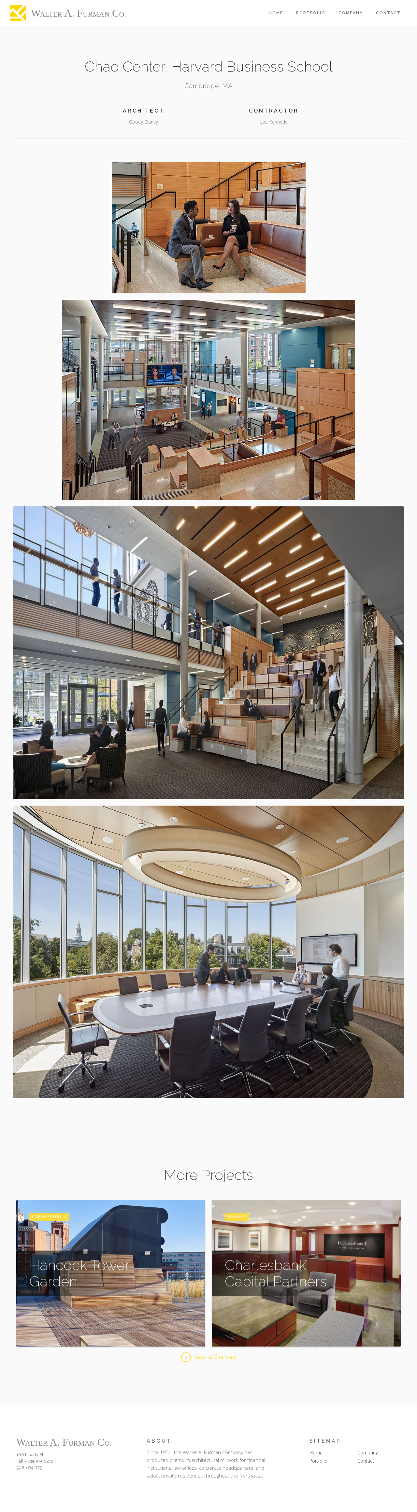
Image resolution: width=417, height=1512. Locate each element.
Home (276, 13)
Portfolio (310, 13)
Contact (388, 13)
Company (350, 13)
